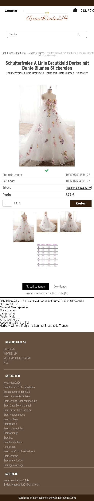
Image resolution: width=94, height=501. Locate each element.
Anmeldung (11, 10)
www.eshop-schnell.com (62, 497)
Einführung (7, 53)
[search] (83, 34)
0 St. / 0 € (87, 11)
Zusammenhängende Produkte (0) (47, 293)
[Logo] (47, 16)
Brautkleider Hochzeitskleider (29, 53)
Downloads (60, 286)
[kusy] (7, 203)
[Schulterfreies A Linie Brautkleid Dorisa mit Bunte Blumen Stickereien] (47, 86)
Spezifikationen (35, 286)
